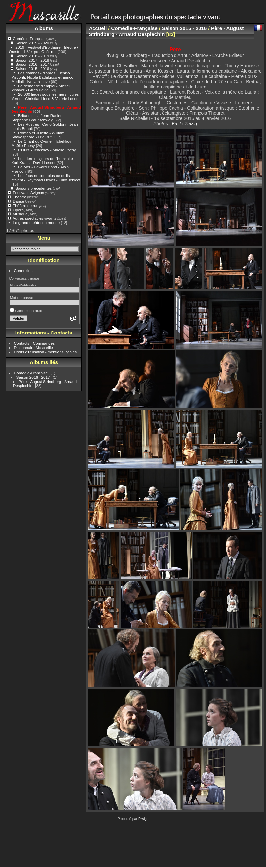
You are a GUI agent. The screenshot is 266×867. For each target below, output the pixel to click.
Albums (44, 28)
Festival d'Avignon (28, 192)
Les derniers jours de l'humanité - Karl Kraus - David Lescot (43, 160)
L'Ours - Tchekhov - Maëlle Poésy (47, 150)
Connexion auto (26, 311)
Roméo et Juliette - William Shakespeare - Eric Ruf (38, 135)
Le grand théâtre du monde (36, 222)
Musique (20, 214)
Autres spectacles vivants (35, 218)
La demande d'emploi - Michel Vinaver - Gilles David (41, 88)
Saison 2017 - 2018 (32, 60)
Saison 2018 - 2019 (32, 56)
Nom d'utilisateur (24, 285)
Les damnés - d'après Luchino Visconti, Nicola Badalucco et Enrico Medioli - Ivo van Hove (42, 77)
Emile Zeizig (184, 123)
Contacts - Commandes (34, 343)
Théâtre (19, 197)
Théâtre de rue (25, 205)
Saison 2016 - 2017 (32, 64)
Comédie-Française (30, 39)
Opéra (18, 210)
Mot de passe (21, 297)
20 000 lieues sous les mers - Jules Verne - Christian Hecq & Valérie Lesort (45, 96)
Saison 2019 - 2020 (32, 43)
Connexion (23, 270)
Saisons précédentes (33, 188)
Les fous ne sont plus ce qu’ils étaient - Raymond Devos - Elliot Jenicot (46, 177)
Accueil (98, 28)
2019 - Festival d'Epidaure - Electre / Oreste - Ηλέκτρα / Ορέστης (43, 49)
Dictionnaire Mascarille (33, 347)
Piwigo (143, 819)
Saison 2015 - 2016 (32, 68)
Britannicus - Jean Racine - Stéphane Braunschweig (38, 117)
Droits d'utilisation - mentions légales (45, 352)
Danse (18, 201)
